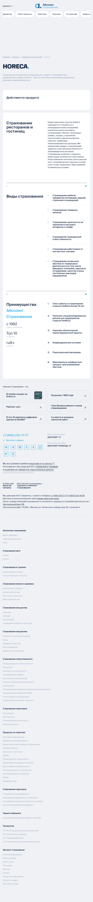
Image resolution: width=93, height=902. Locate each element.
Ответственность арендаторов (16, 697)
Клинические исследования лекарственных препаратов (27, 689)
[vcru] (40, 447)
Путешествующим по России (15, 576)
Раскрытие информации (13, 876)
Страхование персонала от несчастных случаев (23, 801)
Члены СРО (7, 667)
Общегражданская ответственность (18, 664)
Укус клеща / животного (13, 596)
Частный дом (8, 620)
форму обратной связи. (48, 498)
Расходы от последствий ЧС (15, 671)
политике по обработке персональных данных (29, 469)
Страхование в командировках (16, 794)
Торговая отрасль (10, 748)
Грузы (5, 640)
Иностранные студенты (13, 588)
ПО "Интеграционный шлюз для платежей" (21, 831)
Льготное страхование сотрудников (18, 805)
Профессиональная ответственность (18, 700)
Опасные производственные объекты (19, 682)
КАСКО (6, 555)
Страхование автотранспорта (15, 720)
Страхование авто (11, 551)
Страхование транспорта (15, 708)
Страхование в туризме (14, 567)
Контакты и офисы (13, 440)
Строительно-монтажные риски (16, 636)
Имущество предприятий (13, 651)
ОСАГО (6, 559)
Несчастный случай (11, 592)
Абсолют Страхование (14, 850)
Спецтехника (8, 713)
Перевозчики (8, 686)
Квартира (7, 612)
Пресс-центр (8, 862)
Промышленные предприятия (15, 759)
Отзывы (6, 873)
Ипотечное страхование (14, 530)
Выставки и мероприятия (13, 737)
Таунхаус (6, 616)
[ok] (13, 454)
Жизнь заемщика (10, 535)
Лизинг (6, 777)
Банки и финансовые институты (16, 766)
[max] (19, 447)
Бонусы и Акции (9, 858)
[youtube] (6, 454)
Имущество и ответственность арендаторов (21, 744)
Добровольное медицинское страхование (20, 798)
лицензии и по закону (41, 463)
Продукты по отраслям (14, 732)
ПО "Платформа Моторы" (13, 838)
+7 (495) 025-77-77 (15, 435)
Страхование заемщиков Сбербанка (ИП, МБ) (22, 818)
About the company (7, 487)
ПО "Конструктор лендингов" (15, 834)
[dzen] (26, 447)
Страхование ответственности (17, 659)
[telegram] (13, 447)
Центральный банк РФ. (13, 504)
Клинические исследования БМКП (17, 693)
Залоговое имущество (12, 539)
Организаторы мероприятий (15, 678)
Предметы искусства (12, 643)
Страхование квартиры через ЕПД (17, 623)
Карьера (6, 869)
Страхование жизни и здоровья (18, 584)
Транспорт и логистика (12, 752)
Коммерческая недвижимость (16, 741)
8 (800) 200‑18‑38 (76, 495)
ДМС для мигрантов (11, 599)
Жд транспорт (9, 717)
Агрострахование (10, 647)
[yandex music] (33, 447)
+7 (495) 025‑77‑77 (59, 495)
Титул (5, 542)
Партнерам (7, 865)
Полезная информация (12, 854)
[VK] (6, 447)
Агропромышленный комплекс (16, 774)
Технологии (8, 826)
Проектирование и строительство (17, 770)
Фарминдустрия (10, 781)
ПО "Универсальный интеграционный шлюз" (22, 842)
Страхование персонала (14, 789)
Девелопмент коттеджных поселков (18, 763)
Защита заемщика (12, 813)
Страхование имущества (15, 607)
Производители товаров (13, 675)
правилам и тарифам (47, 466)
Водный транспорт (11, 724)
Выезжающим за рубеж (13, 572)
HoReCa (6, 755)
